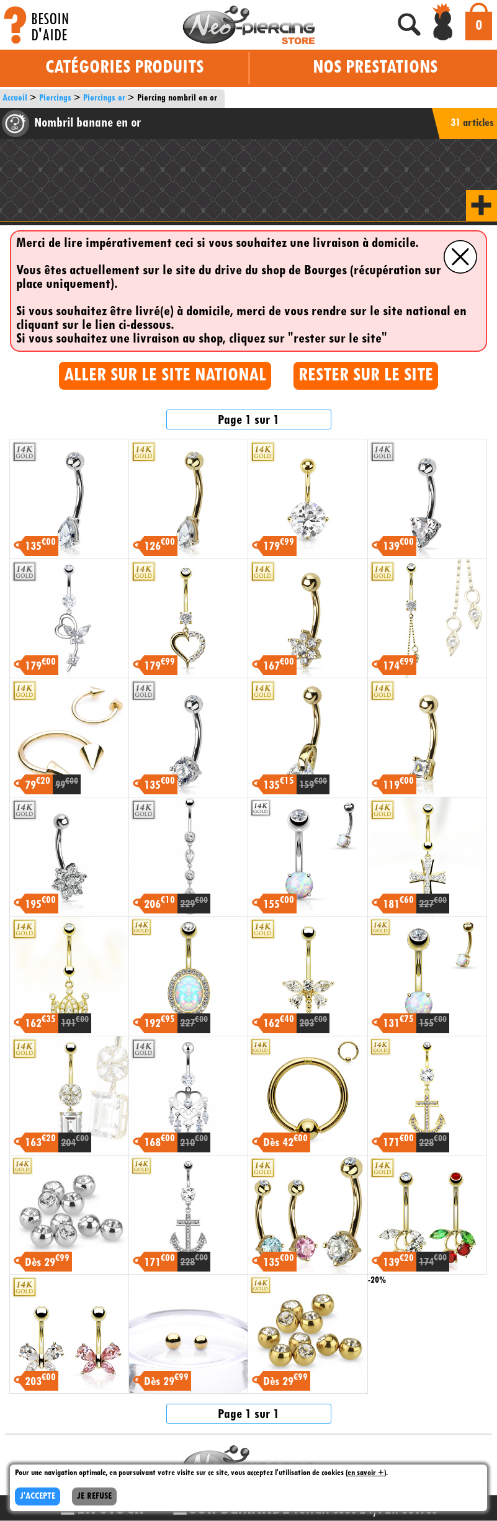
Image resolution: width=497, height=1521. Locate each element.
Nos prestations (375, 68)
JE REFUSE (94, 1496)
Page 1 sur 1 (248, 420)
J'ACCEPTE (37, 1496)
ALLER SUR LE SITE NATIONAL (165, 375)
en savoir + (365, 1473)
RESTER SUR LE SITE (365, 375)
